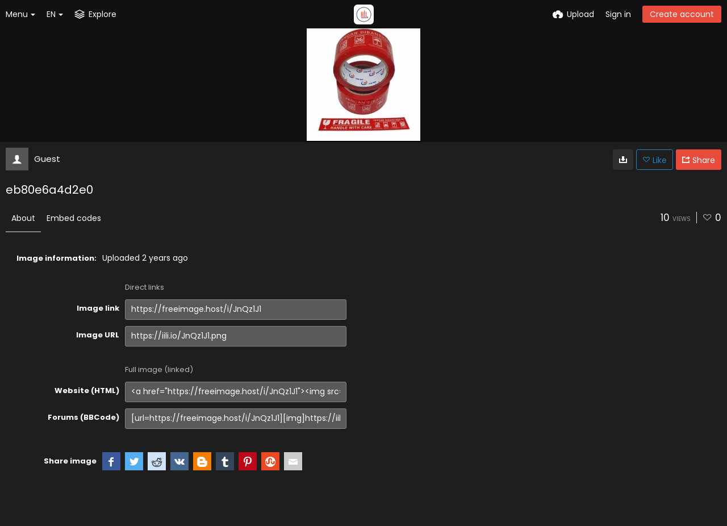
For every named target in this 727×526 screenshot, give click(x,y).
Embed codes (74, 218)
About (23, 218)
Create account (682, 14)
